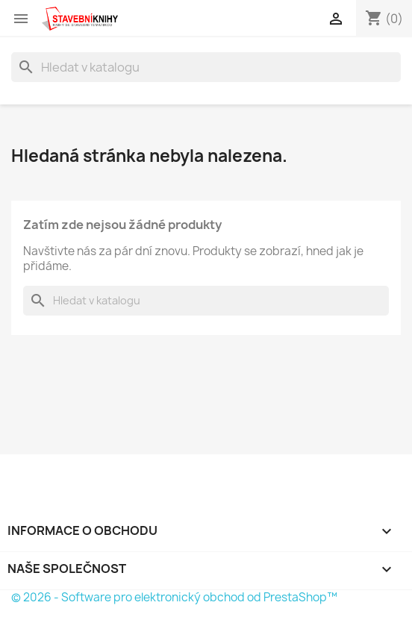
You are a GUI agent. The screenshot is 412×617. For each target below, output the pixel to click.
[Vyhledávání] (206, 67)
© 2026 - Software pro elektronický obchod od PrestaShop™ (174, 597)
